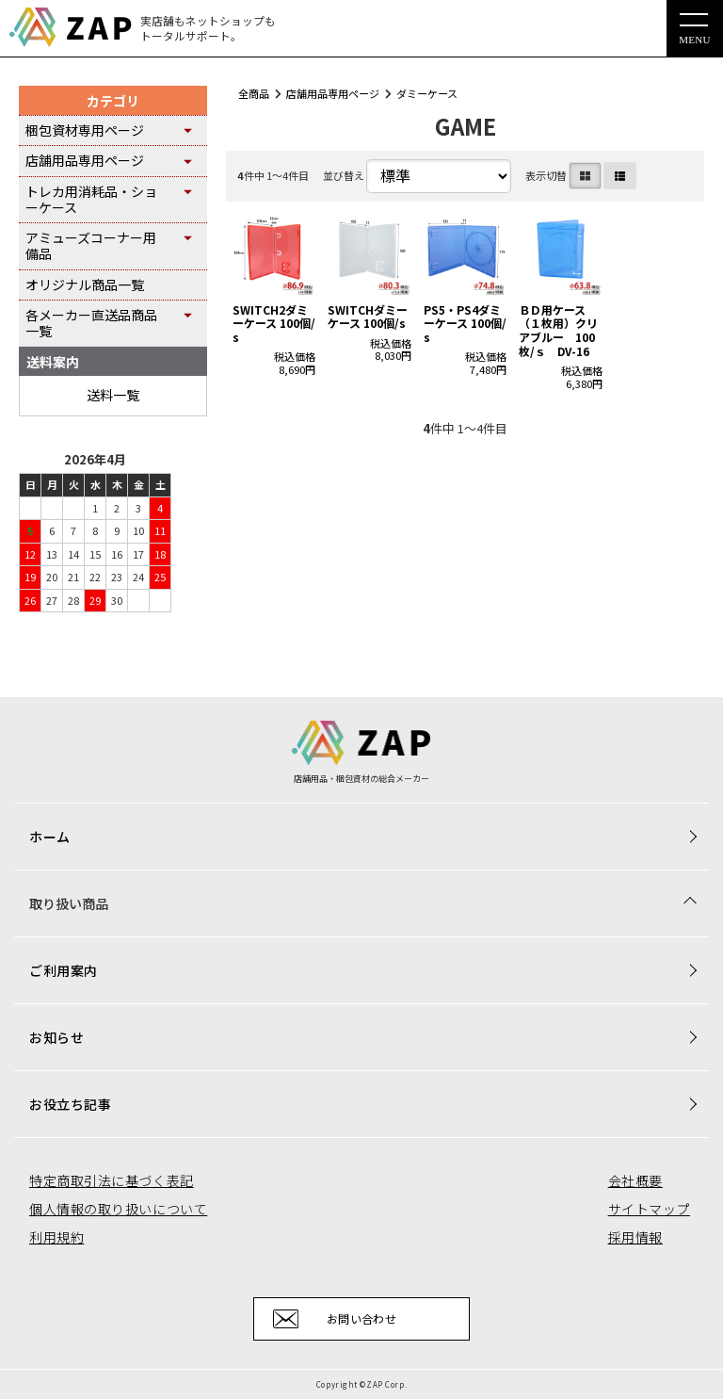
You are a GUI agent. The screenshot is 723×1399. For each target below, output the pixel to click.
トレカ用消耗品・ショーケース (91, 199)
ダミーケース (427, 93)
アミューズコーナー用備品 (90, 245)
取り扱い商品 (68, 903)
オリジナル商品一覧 (84, 284)
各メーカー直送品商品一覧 (91, 322)
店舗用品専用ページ (332, 93)
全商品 (253, 93)
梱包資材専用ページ (84, 130)
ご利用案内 (63, 970)
